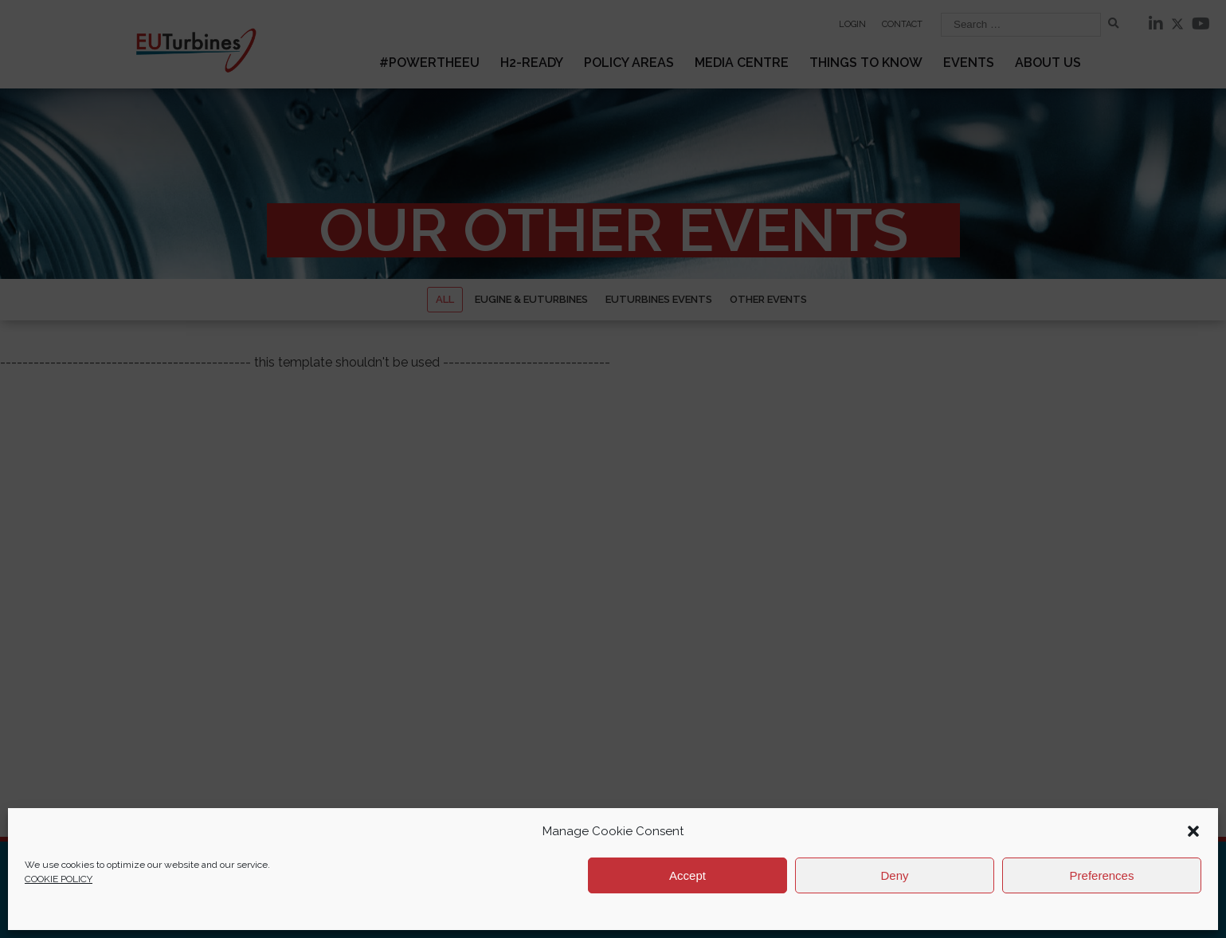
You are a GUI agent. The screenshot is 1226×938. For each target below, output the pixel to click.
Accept (687, 875)
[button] (1193, 831)
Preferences (1102, 875)
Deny (894, 875)
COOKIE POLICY (58, 879)
